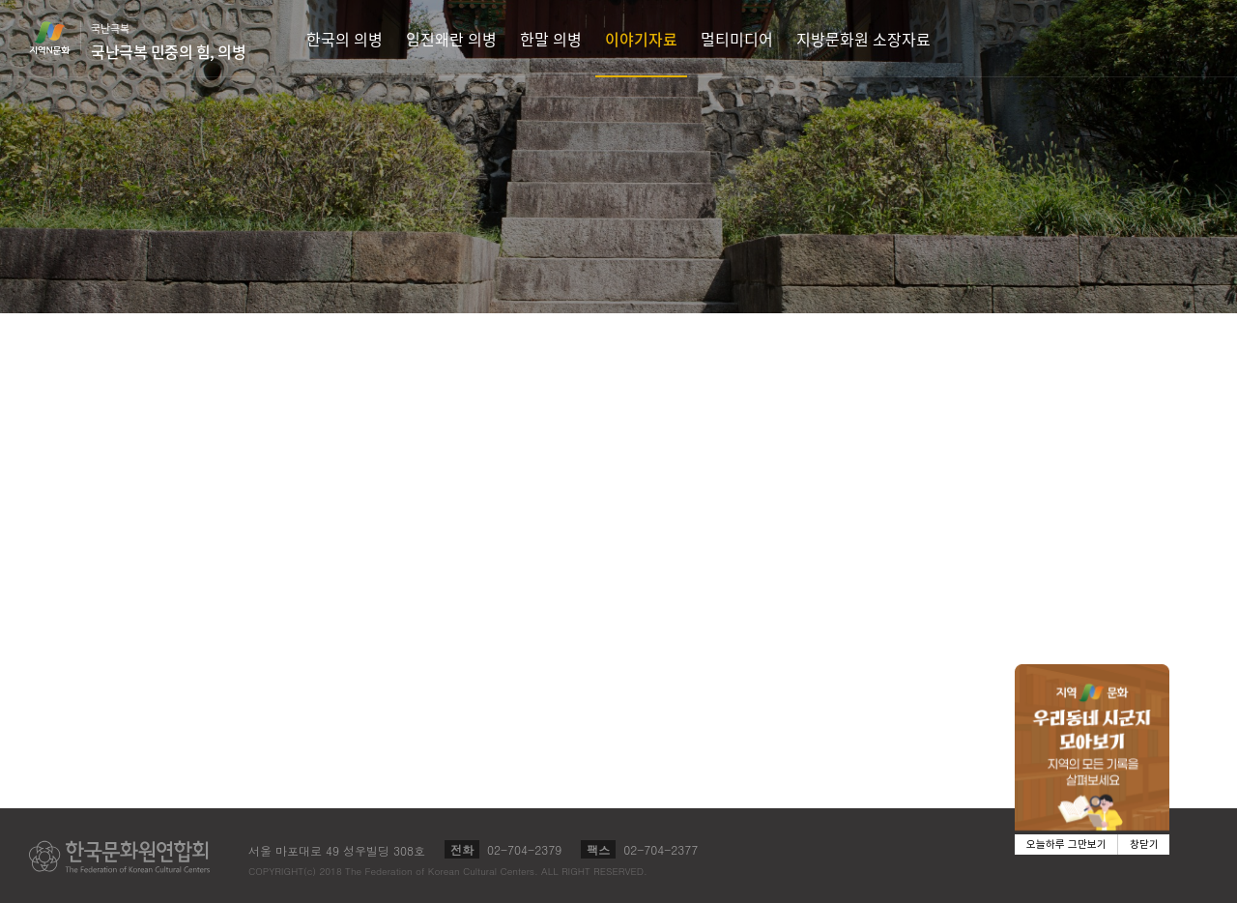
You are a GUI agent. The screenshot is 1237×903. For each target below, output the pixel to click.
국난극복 (168, 41)
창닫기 (1144, 844)
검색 (1194, 38)
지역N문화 (60, 37)
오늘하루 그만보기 (1066, 844)
